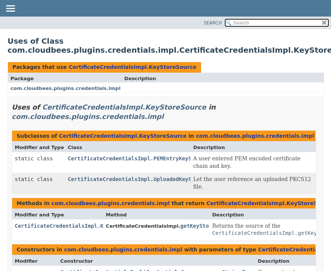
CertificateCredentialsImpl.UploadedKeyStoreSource (145, 179)
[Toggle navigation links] (10, 9)
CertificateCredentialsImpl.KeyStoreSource (132, 67)
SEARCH (213, 23)
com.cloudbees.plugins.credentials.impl (66, 88)
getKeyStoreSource (207, 226)
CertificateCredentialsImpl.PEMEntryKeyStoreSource (145, 158)
